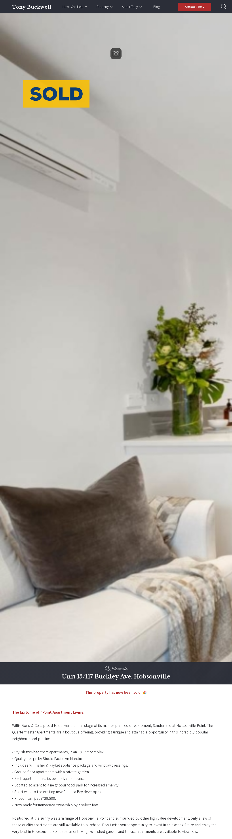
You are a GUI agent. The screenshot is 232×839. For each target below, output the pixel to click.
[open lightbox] (116, 348)
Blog (156, 6)
